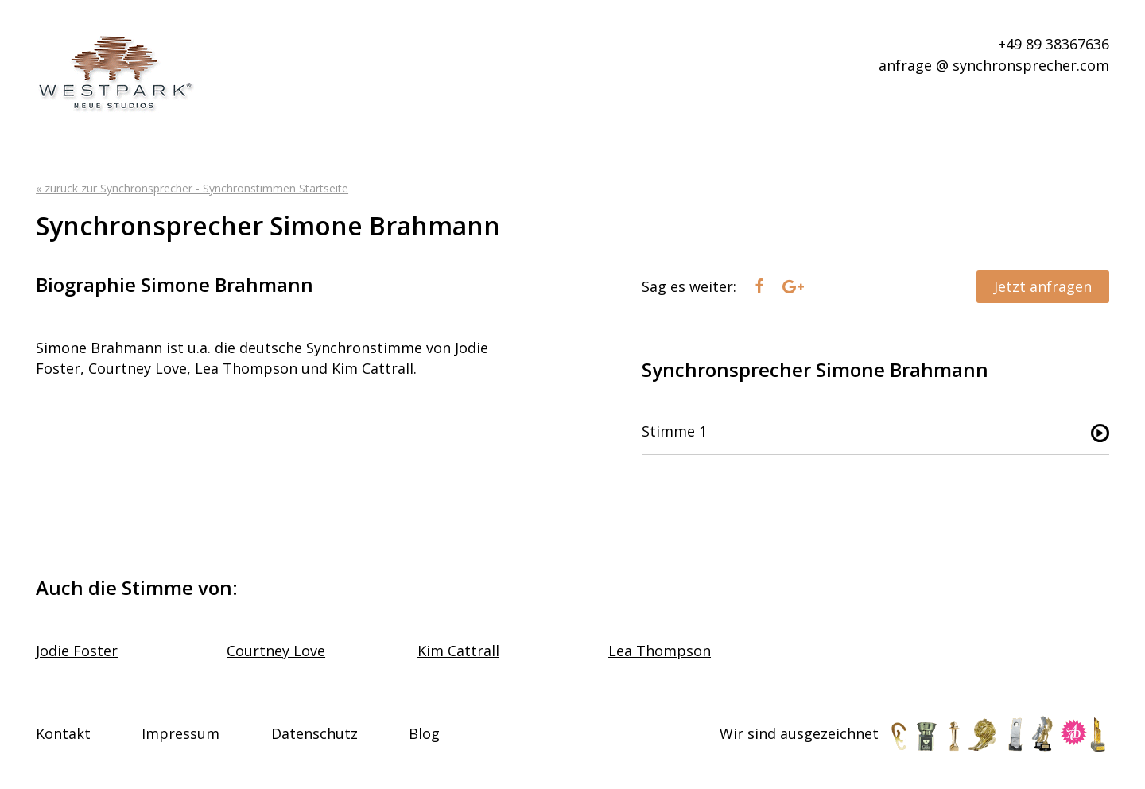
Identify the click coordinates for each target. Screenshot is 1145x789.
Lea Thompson (659, 650)
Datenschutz (314, 733)
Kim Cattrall (458, 650)
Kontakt (63, 733)
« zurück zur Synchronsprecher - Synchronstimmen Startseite (192, 188)
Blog (424, 733)
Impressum (180, 733)
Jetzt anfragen (1043, 286)
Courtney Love (276, 650)
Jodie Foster (77, 650)
